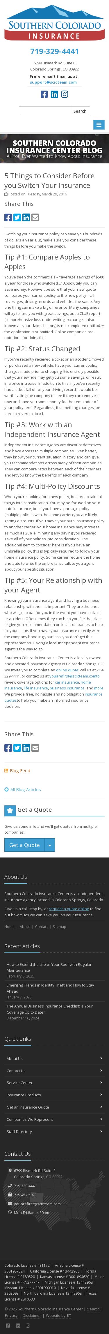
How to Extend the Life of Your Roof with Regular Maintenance (54, 970)
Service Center (54, 1082)
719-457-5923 (25, 1194)
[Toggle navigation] (99, 125)
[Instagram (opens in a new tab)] (64, 94)
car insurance (67, 682)
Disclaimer (32, 1315)
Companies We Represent (54, 1119)
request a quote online (69, 908)
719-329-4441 (25, 1185)
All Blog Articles (22, 789)
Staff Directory (54, 1131)
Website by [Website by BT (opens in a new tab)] (58, 1315)
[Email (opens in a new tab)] (35, 217)
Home (9, 926)
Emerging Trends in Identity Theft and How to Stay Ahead (54, 991)
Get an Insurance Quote (54, 1107)
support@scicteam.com (53, 82)
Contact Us (54, 1070)
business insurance (67, 688)
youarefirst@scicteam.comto (74, 676)
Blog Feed (17, 770)
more (98, 688)
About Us (54, 1058)
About (25, 926)
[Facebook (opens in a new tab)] (44, 94)
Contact (41, 926)
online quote (67, 670)
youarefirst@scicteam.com (37, 1203)
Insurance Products (54, 1094)
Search (80, 111)
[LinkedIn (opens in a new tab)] (54, 94)
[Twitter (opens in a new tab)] (17, 217)
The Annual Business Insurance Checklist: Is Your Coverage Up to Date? (54, 1012)
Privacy (11, 1315)
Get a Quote (24, 844)
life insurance (36, 688)
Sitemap (59, 926)
